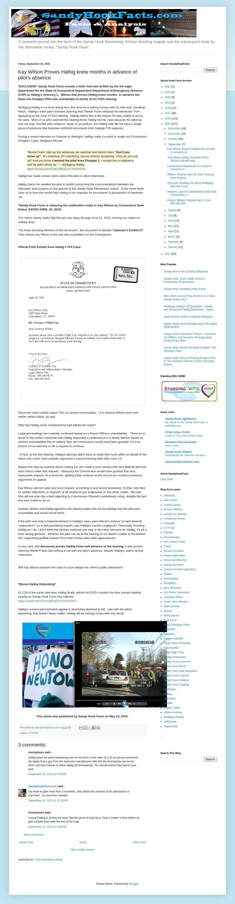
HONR (168, 574)
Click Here (166, 479)
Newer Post (26, 842)
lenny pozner (171, 615)
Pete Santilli (171, 647)
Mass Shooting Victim (177, 624)
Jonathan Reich (173, 597)
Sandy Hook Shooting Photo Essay (185, 289)
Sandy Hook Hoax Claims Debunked (186, 271)
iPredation (170, 583)
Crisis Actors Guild (177, 432)
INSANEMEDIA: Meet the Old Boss (185, 455)
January (173, 247)
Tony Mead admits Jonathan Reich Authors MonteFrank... (188, 159)
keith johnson (172, 606)
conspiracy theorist (175, 514)
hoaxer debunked (174, 555)
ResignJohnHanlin (175, 657)
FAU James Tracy (174, 541)
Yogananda (170, 726)
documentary (171, 537)
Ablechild (169, 495)
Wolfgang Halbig (174, 717)
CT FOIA (33, 733)
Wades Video (172, 707)
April (171, 231)
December (174, 128)
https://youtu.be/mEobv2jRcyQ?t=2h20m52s (47, 601)
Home (83, 842)
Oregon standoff (173, 638)
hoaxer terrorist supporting (179, 569)
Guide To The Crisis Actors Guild (183, 435)
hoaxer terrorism (173, 564)
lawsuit (168, 611)
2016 (168, 118)
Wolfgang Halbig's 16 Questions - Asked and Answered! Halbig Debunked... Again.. (189, 308)
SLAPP (168, 703)
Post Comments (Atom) (49, 859)
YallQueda (170, 721)
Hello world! (172, 445)
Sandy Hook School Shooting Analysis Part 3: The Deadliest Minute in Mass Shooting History (190, 361)
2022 (168, 86)
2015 (168, 123)
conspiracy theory (174, 518)
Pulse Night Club (174, 652)
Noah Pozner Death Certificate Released (188, 316)
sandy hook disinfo (175, 666)
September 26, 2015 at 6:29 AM (47, 774)
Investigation (171, 578)
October (173, 139)
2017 (168, 113)
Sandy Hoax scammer (177, 661)
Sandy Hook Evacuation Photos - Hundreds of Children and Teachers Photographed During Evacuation (190, 337)
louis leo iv (170, 620)
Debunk (168, 532)
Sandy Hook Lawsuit (176, 675)
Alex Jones (170, 500)
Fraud (167, 546)
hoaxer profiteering (175, 560)
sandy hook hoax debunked (180, 671)
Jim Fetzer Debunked (177, 592)
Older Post (139, 842)
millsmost (169, 629)
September (175, 144)
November (174, 133)
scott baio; (170, 689)
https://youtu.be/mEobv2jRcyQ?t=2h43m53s (56, 169)
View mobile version (82, 849)
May (171, 226)
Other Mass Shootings (177, 643)
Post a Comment (34, 834)
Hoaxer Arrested (173, 551)
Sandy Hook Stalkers (178, 451)
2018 (168, 108)
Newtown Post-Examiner (181, 442)
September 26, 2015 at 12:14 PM (48, 800)
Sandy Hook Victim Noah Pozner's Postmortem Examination (184, 280)
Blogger (133, 883)
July (171, 215)
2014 (168, 253)
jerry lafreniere (172, 587)
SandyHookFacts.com (42, 786)
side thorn (170, 698)
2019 (168, 102)
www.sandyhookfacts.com (182, 461)
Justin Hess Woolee (176, 601)
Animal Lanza (172, 504)
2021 (168, 92)
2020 (168, 97)
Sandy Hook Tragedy (176, 684)
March (172, 236)
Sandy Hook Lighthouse (180, 418)
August (172, 210)
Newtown (169, 634)
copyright (169, 523)
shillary (168, 694)
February (173, 241)
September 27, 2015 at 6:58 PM (47, 826)
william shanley (173, 712)
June (171, 220)
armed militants (173, 509)
